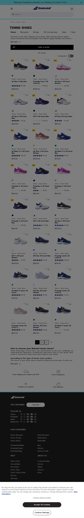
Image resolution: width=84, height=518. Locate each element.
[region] (42, 500)
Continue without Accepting (42, 498)
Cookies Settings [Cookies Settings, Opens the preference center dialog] (42, 512)
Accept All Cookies (42, 504)
